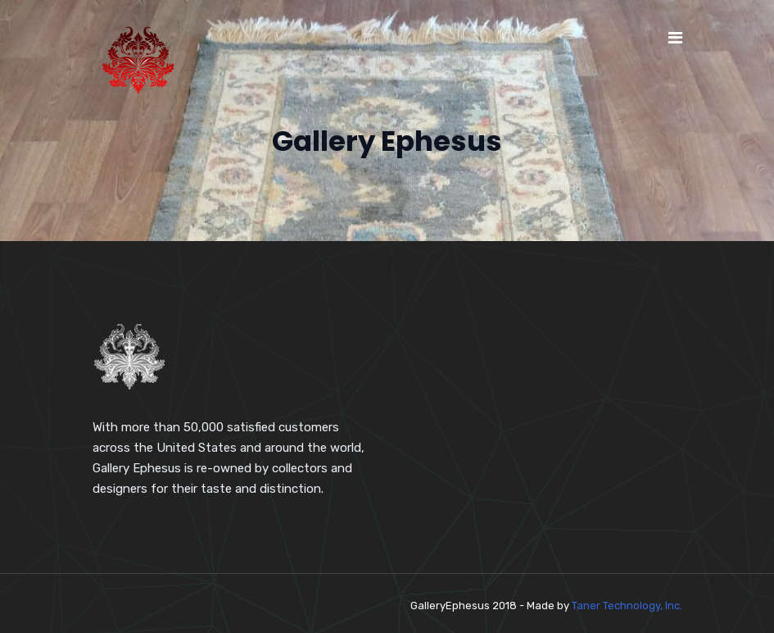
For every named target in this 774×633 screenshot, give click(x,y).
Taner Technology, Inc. (627, 605)
